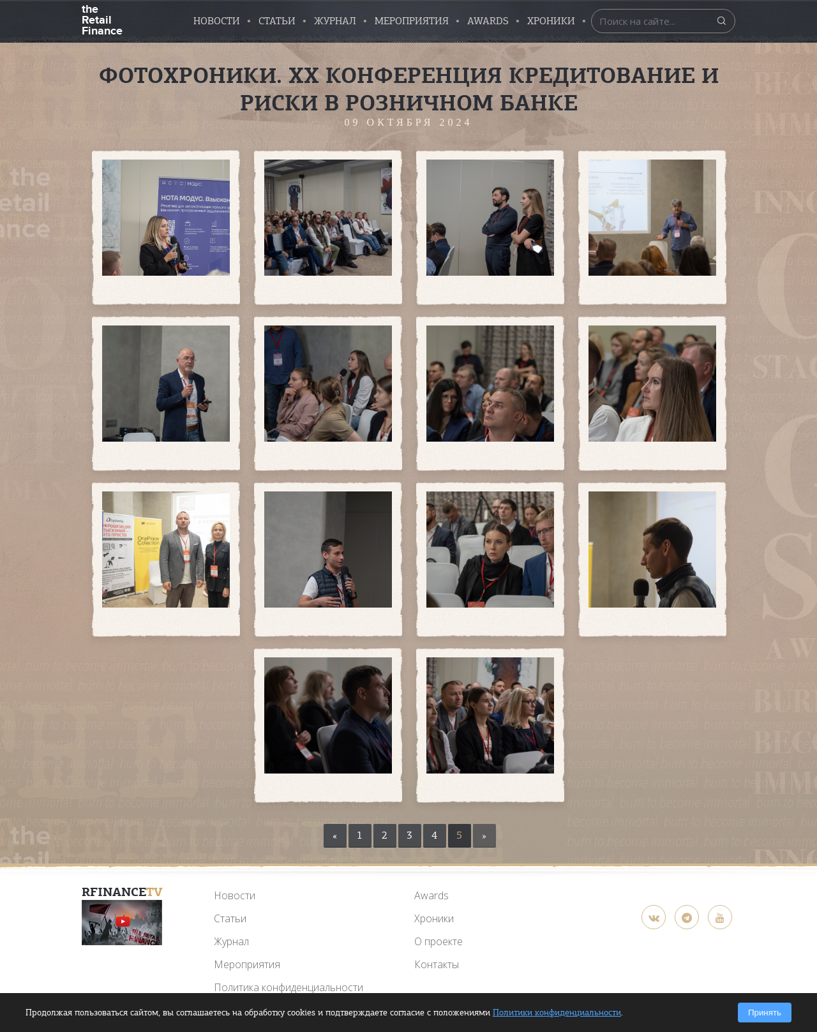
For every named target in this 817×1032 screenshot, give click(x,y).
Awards (431, 895)
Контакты (436, 964)
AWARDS (488, 21)
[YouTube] (122, 922)
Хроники (551, 21)
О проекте (438, 941)
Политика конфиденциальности (288, 987)
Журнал (335, 21)
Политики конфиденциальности (557, 1012)
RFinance (122, 892)
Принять (764, 1012)
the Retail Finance (102, 18)
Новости (216, 21)
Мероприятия (412, 21)
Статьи (277, 21)
